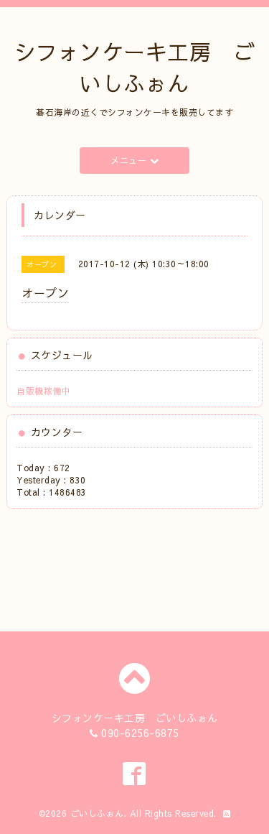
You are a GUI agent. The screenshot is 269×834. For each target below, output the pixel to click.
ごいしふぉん (97, 813)
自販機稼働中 (43, 391)
